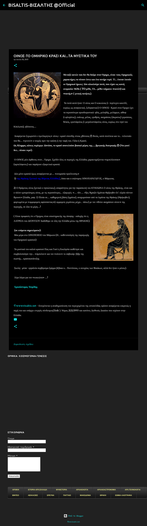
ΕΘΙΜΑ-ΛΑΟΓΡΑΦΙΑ (123, 495)
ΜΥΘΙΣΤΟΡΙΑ (61, 490)
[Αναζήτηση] (79, 5)
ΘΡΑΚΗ (103, 495)
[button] (15, 66)
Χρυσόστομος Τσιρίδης (26, 286)
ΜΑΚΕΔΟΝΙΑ (85, 495)
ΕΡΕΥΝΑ (50, 495)
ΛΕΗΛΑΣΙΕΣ (33, 495)
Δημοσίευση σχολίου (23, 344)
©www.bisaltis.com (73, 522)
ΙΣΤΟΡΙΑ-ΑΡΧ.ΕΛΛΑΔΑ (37, 490)
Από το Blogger (73, 516)
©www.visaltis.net (25, 305)
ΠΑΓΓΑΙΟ (67, 495)
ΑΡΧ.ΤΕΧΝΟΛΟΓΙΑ (132, 490)
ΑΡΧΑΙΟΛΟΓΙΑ (82, 490)
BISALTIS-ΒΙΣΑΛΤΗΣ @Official (41, 5)
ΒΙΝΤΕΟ (15, 495)
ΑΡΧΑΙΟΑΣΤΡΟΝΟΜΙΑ (106, 490)
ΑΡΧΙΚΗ (15, 490)
